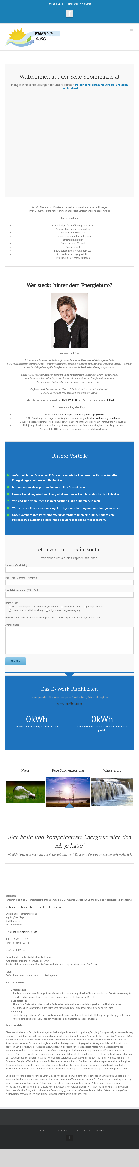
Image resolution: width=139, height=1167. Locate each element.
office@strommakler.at (79, 3)
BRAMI (102, 1130)
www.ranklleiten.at (69, 703)
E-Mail (110, 400)
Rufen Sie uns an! (56, 3)
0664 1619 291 (69, 400)
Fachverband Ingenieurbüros (105, 418)
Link (95, 964)
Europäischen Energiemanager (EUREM (84, 414)
